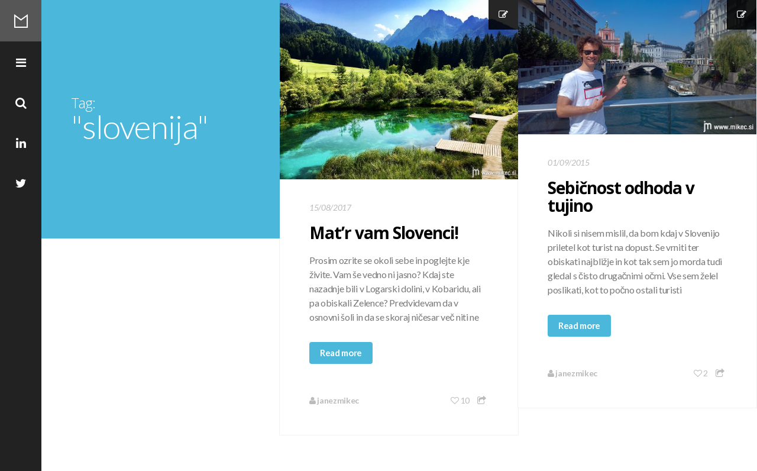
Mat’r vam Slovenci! (383, 232)
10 (460, 400)
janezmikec (334, 400)
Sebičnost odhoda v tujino (621, 196)
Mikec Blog (20, 20)
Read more (341, 352)
